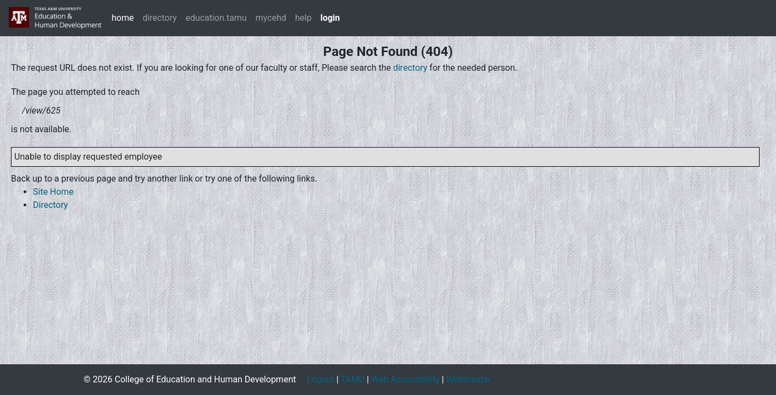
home (122, 18)
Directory (50, 205)
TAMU (353, 379)
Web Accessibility (405, 379)
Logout (321, 379)
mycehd (271, 18)
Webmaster (468, 379)
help (303, 18)
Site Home (53, 192)
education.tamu (216, 18)
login (330, 18)
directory (160, 18)
